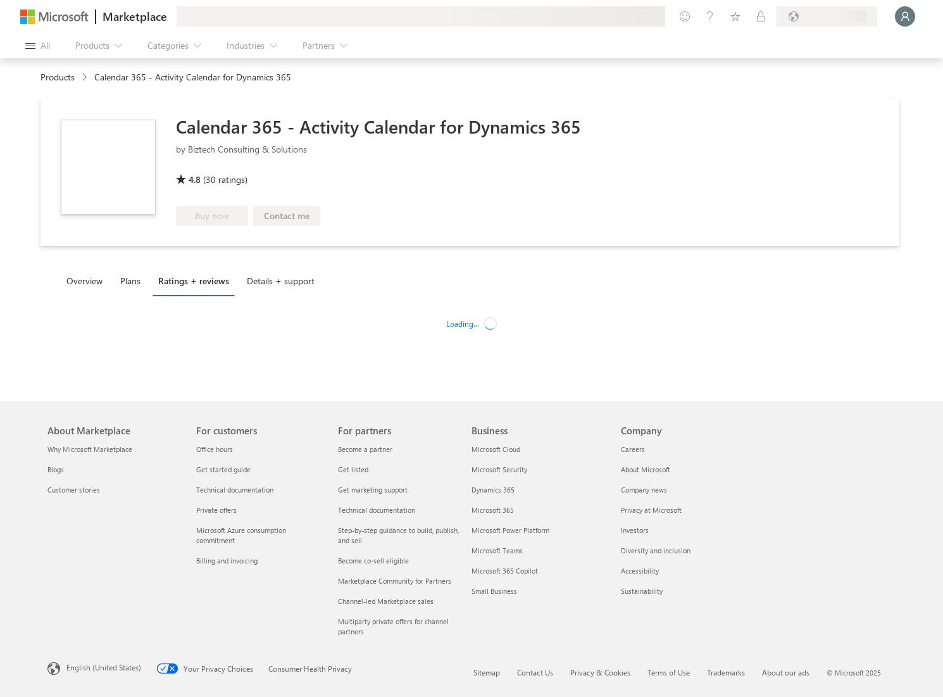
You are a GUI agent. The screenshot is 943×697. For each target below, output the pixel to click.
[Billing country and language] (826, 16)
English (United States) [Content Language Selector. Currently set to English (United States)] (103, 667)
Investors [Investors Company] (635, 530)
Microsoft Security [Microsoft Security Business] (499, 469)
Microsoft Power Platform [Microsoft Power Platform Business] (510, 530)
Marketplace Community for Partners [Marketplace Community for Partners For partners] (394, 581)
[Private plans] (761, 16)
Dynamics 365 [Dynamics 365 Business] (493, 489)
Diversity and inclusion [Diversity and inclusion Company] (655, 550)
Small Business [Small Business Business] (494, 591)
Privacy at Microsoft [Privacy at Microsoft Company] (651, 510)
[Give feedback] (685, 16)
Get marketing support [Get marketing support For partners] (373, 489)
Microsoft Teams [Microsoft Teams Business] (497, 550)
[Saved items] (735, 16)
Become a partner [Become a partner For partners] (365, 449)
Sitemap (486, 672)
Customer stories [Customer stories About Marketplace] (73, 489)
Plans (130, 281)
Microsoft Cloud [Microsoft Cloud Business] (496, 449)
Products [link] (58, 77)
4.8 (195, 179)
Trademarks (726, 672)
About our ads (785, 672)
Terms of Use (668, 672)
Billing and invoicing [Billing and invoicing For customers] (227, 560)
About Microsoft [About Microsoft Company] (645, 469)
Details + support (281, 281)
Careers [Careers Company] (633, 449)
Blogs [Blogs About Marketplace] (55, 469)
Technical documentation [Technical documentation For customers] (234, 489)
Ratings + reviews (193, 281)
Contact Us (535, 672)
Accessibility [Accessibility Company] (640, 570)
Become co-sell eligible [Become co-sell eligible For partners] (373, 560)
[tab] (88, 280)
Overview (84, 281)
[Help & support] (710, 16)
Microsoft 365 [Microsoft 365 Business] (493, 510)
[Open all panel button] (37, 45)
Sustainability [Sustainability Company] (642, 591)
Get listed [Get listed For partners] (353, 469)
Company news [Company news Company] (644, 489)
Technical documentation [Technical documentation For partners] (376, 510)
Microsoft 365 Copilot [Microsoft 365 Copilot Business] (505, 570)
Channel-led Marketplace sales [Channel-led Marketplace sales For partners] (386, 601)
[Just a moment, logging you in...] (905, 16)
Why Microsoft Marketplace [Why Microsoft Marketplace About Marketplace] (89, 449)
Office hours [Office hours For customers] (214, 449)
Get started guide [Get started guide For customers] (223, 469)
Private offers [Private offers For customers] (216, 510)
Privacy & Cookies (600, 672)
